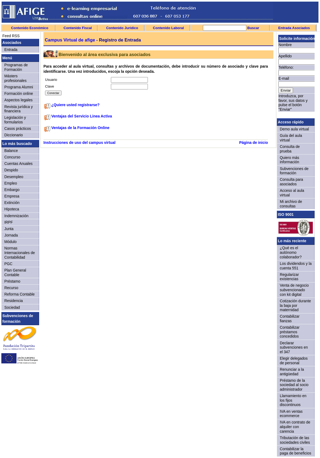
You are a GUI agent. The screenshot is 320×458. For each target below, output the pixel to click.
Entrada (11, 49)
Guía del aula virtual (291, 137)
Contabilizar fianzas (289, 318)
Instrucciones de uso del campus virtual (79, 142)
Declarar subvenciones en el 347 (294, 347)
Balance (11, 150)
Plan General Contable (15, 272)
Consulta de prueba (290, 148)
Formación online (18, 93)
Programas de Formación (16, 67)
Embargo (11, 190)
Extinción (11, 202)
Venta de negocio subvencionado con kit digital (294, 289)
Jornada (11, 235)
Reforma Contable (19, 294)
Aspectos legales (18, 100)
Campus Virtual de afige (70, 39)
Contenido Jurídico (122, 28)
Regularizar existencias (289, 276)
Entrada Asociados (294, 28)
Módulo (10, 242)
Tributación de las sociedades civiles (295, 440)
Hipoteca (11, 209)
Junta (8, 229)
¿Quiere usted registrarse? (75, 105)
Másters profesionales (15, 78)
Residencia (13, 301)
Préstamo (12, 281)
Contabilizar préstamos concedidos (289, 331)
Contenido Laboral (168, 28)
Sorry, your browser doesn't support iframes (296, 75)
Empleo (10, 183)
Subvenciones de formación (294, 170)
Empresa (11, 196)
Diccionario (13, 135)
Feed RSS (10, 36)
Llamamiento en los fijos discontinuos (293, 400)
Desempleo (13, 177)
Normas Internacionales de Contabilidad (19, 252)
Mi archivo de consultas (291, 203)
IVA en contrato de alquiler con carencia (295, 426)
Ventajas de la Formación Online (80, 128)
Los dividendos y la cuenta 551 (296, 265)
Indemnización (16, 216)
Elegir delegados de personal (294, 360)
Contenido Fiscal (78, 28)
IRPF (8, 222)
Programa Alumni (18, 87)
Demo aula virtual (294, 129)
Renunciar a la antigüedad (292, 371)
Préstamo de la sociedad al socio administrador (294, 384)
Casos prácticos (17, 128)
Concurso (12, 157)
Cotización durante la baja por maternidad (295, 305)
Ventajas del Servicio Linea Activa (81, 116)
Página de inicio (253, 142)
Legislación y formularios (15, 119)
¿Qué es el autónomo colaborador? (291, 252)
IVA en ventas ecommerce (291, 413)
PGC (8, 264)
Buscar (252, 28)
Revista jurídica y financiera (18, 109)
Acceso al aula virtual (292, 192)
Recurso (11, 288)
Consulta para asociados (291, 181)
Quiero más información (289, 159)
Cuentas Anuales (18, 163)
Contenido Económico (29, 28)
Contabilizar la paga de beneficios (295, 451)
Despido (11, 170)
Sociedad (12, 307)
